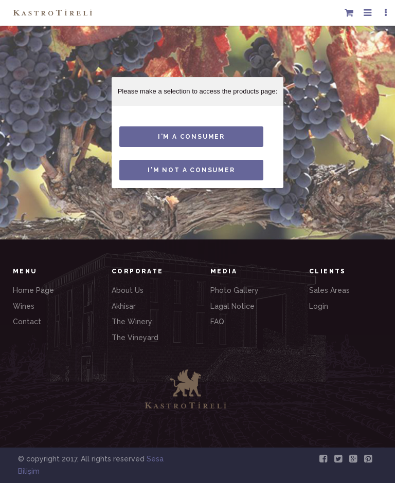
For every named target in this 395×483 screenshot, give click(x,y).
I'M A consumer (191, 136)
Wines (23, 306)
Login (318, 306)
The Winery (132, 322)
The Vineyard (135, 337)
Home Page (33, 290)
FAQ (217, 322)
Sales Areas (329, 290)
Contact (27, 322)
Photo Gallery (234, 290)
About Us (127, 290)
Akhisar (124, 306)
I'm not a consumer (191, 170)
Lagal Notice (232, 306)
